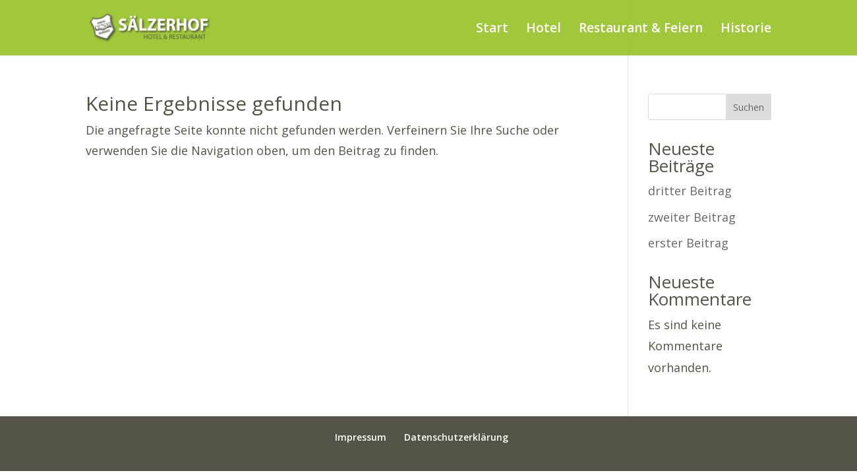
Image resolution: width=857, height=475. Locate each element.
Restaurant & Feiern (641, 29)
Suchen (748, 107)
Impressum (360, 437)
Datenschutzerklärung (456, 437)
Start (492, 29)
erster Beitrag (688, 243)
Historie (746, 29)
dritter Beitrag (690, 191)
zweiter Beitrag (692, 217)
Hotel (543, 29)
